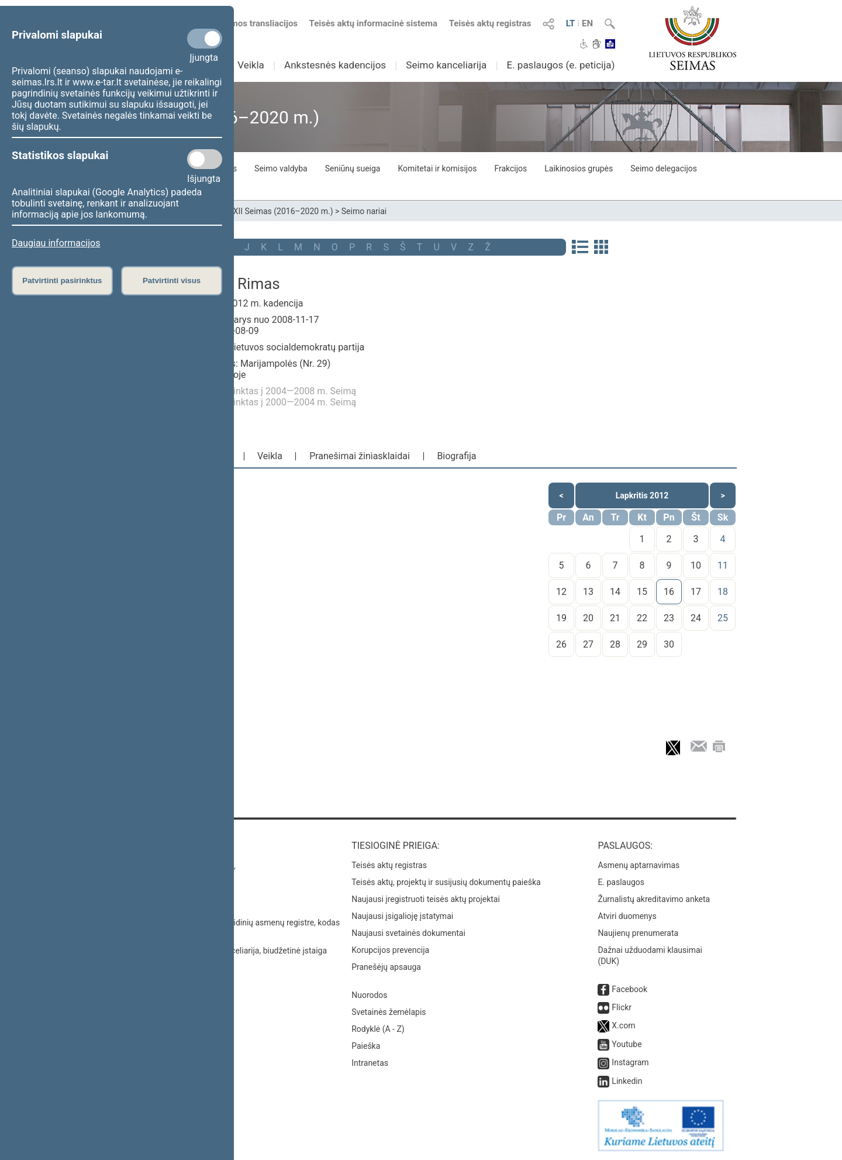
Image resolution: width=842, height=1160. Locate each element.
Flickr (622, 1007)
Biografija (456, 456)
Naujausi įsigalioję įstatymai (402, 916)
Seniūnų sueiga (353, 168)
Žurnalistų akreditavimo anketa (654, 899)
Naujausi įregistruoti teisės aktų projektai (425, 899)
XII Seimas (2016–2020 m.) (283, 211)
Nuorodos (369, 995)
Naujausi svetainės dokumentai (408, 933)
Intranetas (369, 1063)
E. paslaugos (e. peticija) (560, 65)
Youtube (626, 1044)
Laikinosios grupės (578, 168)
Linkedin (627, 1081)
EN (587, 23)
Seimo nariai (364, 211)
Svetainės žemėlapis (388, 1012)
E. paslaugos (621, 882)
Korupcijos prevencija (390, 950)
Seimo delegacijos (663, 168)
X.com (623, 1025)
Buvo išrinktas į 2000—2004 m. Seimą (278, 402)
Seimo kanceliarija (446, 65)
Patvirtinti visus (172, 280)
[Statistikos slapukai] (204, 159)
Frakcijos (510, 168)
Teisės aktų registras (490, 23)
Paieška (365, 1046)
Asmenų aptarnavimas (638, 865)
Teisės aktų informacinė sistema (373, 23)
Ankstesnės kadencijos (335, 65)
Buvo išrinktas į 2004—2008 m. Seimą (278, 391)
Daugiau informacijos (56, 243)
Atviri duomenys (627, 916)
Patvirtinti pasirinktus (62, 280)
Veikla (250, 65)
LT (570, 23)
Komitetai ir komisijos (437, 168)
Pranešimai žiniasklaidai (359, 456)
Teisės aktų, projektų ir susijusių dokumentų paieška (445, 882)
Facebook (629, 989)
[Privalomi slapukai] (204, 39)
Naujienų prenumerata (638, 933)
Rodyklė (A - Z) (378, 1029)
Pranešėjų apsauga (386, 967)
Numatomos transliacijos (241, 23)
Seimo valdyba (281, 168)
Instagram (630, 1062)
